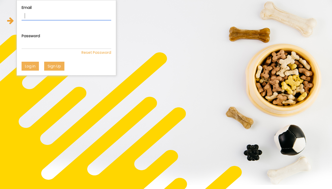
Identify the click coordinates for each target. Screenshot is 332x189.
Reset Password (96, 52)
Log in (30, 66)
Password (31, 36)
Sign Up (54, 66)
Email (27, 7)
